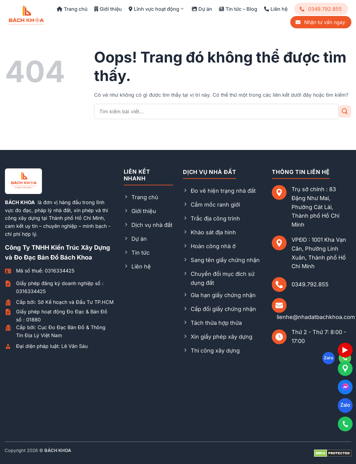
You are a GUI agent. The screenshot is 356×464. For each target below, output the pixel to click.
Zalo (345, 405)
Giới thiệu (108, 9)
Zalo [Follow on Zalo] (328, 357)
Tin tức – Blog (238, 9)
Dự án (202, 9)
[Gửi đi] (345, 111)
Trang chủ (72, 9)
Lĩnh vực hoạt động (156, 9)
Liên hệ (276, 9)
